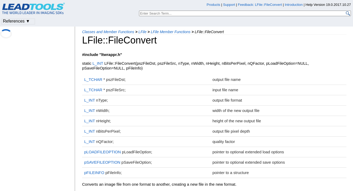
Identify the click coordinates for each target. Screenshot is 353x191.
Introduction (294, 5)
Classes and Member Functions (108, 32)
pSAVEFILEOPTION (102, 162)
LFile (142, 32)
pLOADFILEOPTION (102, 152)
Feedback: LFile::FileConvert (260, 5)
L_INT (97, 63)
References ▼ (16, 21)
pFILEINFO (94, 172)
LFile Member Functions (170, 32)
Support (229, 5)
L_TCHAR (93, 79)
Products (213, 5)
